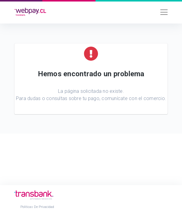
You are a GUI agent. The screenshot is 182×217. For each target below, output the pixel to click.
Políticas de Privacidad (37, 207)
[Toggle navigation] (162, 12)
